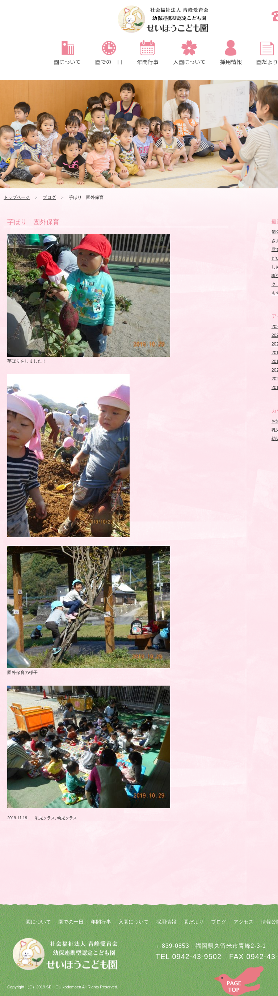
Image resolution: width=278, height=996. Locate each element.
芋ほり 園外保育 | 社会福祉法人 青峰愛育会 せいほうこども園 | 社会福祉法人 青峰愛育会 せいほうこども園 (163, 23)
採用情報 (166, 922)
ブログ (49, 197)
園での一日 (71, 922)
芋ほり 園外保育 (33, 222)
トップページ (17, 197)
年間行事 (101, 922)
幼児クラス (67, 818)
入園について (133, 922)
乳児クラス (45, 818)
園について (38, 922)
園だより (194, 922)
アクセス (243, 922)
